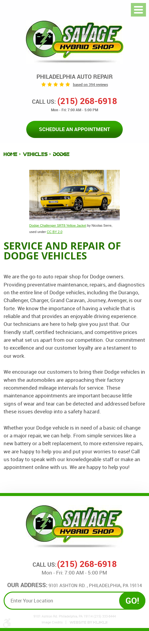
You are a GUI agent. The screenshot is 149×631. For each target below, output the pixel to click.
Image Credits (52, 622)
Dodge (61, 154)
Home (10, 154)
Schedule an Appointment (74, 129)
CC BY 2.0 (54, 232)
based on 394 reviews (90, 84)
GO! (132, 600)
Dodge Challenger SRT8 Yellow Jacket (57, 225)
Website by (88, 622)
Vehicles (35, 154)
